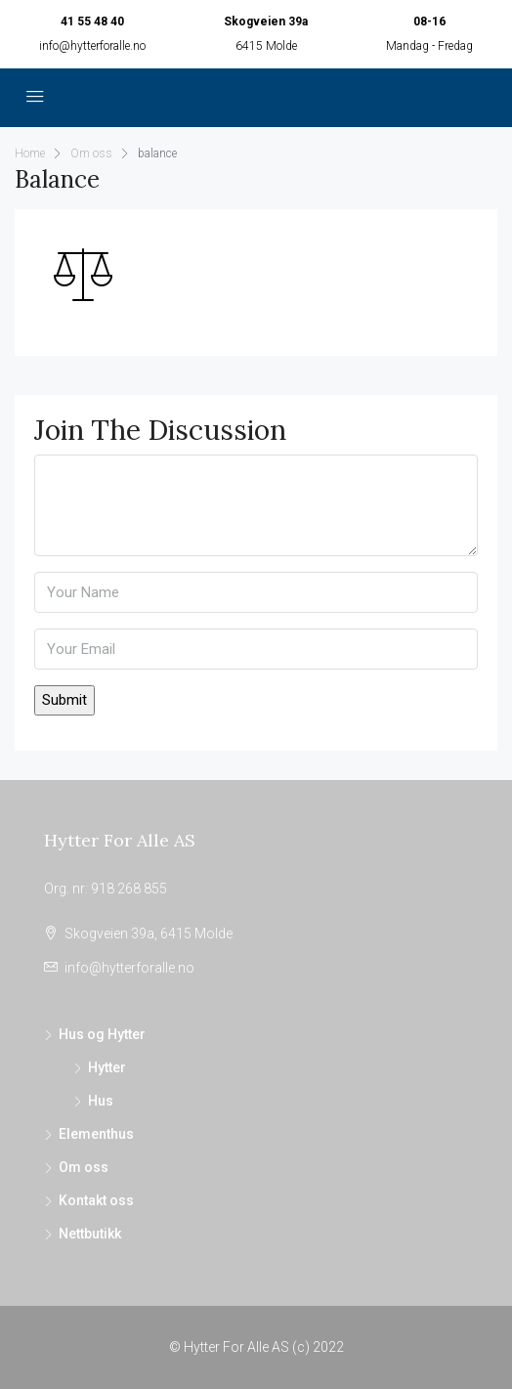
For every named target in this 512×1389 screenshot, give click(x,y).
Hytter (107, 1067)
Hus (100, 1100)
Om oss (83, 1167)
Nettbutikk (90, 1233)
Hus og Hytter (102, 1034)
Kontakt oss (96, 1200)
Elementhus (96, 1134)
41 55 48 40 (92, 21)
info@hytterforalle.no (92, 46)
